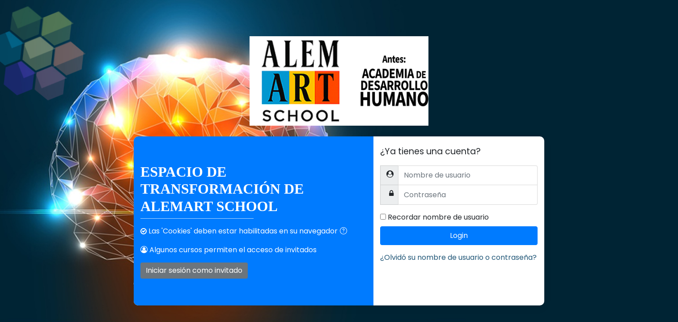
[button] (345, 231)
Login (459, 235)
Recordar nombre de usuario (438, 217)
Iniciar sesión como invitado (194, 270)
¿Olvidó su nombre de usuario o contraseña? (458, 257)
